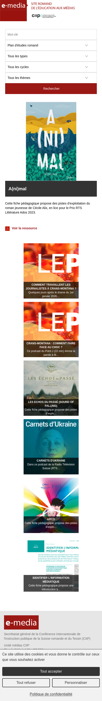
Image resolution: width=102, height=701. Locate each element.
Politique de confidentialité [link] (51, 694)
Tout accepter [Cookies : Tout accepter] (51, 671)
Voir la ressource (21, 228)
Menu (96, 17)
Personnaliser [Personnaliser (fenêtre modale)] (76, 683)
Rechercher (51, 88)
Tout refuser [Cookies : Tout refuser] (26, 683)
